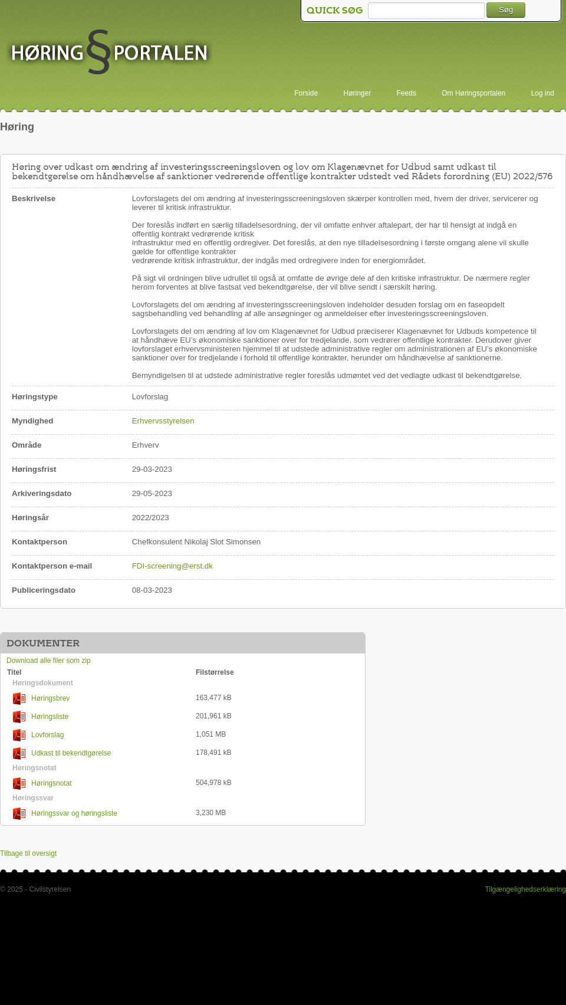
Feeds (406, 93)
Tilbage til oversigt (28, 853)
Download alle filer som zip (48, 660)
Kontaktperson (39, 541)
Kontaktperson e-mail (52, 565)
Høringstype (35, 396)
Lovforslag (38, 735)
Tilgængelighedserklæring (525, 889)
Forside (306, 93)
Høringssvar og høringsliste (65, 813)
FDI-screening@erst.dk (172, 565)
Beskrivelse (33, 198)
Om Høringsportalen (473, 93)
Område (26, 445)
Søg (506, 9)
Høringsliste (40, 717)
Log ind (542, 93)
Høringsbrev (41, 698)
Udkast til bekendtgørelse (62, 753)
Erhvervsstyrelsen (163, 420)
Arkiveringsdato (41, 493)
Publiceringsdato (43, 590)
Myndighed (32, 420)
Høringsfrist (34, 469)
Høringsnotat (42, 783)
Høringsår (30, 517)
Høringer (357, 93)
